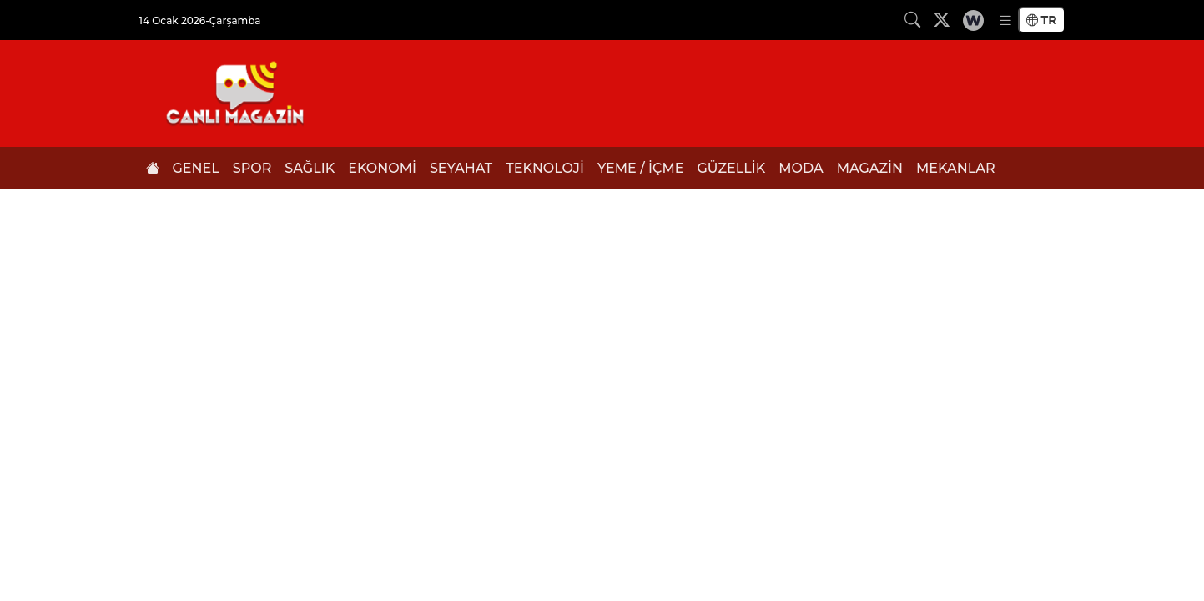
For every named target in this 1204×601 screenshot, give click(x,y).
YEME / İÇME (640, 168)
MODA (801, 168)
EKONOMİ (382, 168)
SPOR (252, 168)
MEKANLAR (955, 168)
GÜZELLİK (731, 168)
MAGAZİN (870, 168)
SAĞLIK (310, 168)
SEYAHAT (461, 168)
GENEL (196, 168)
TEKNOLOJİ (545, 168)
